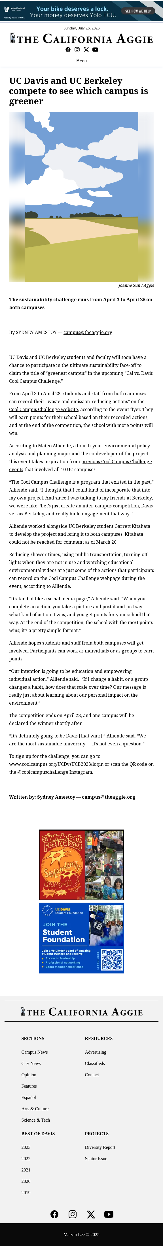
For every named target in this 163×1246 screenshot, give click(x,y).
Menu (81, 61)
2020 (26, 1181)
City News (31, 1063)
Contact (92, 1074)
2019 (26, 1192)
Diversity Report (100, 1147)
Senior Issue (96, 1158)
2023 (26, 1147)
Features (29, 1086)
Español (29, 1097)
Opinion (29, 1074)
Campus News (35, 1052)
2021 (26, 1170)
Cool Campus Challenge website (43, 409)
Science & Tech (36, 1120)
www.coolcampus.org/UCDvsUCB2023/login (56, 764)
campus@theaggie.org (88, 332)
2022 (26, 1158)
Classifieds (95, 1063)
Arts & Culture (35, 1108)
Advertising (96, 1052)
